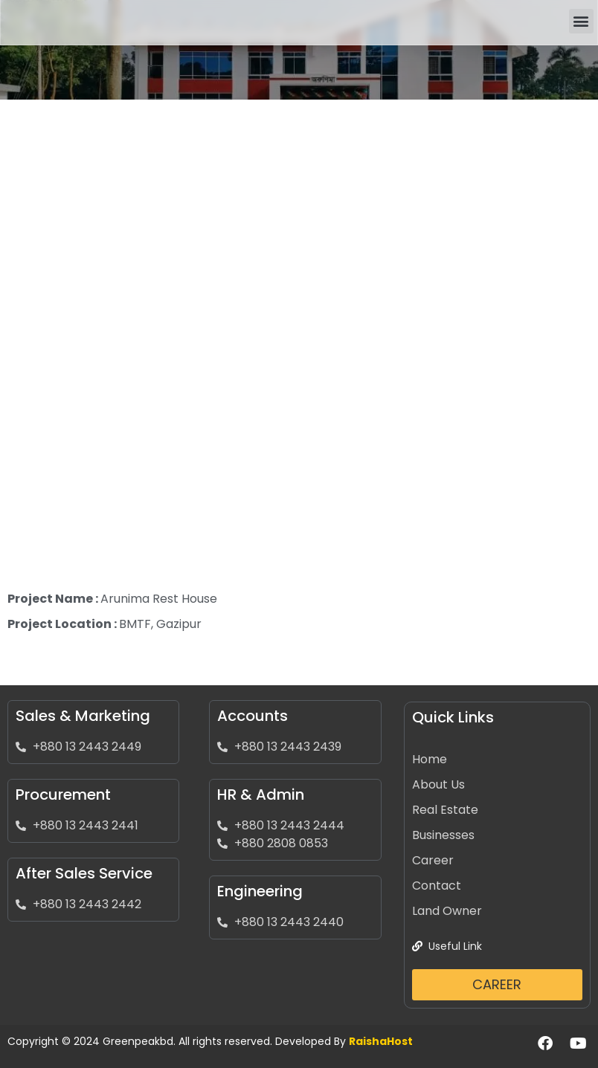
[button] (581, 21)
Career (433, 860)
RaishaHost (381, 1041)
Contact (436, 885)
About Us (438, 784)
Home (429, 759)
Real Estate (445, 809)
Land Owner (447, 910)
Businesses (443, 835)
